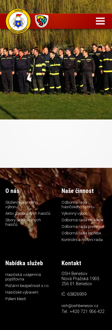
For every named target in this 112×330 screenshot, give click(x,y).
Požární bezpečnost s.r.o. (27, 285)
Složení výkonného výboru (21, 204)
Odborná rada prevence (83, 226)
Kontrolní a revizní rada (82, 239)
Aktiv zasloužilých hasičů (27, 213)
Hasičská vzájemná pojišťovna (23, 276)
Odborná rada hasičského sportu (78, 204)
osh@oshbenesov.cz (80, 305)
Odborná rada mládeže (82, 219)
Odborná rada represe (81, 233)
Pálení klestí (15, 298)
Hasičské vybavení (21, 292)
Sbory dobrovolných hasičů (23, 222)
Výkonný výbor (74, 213)
